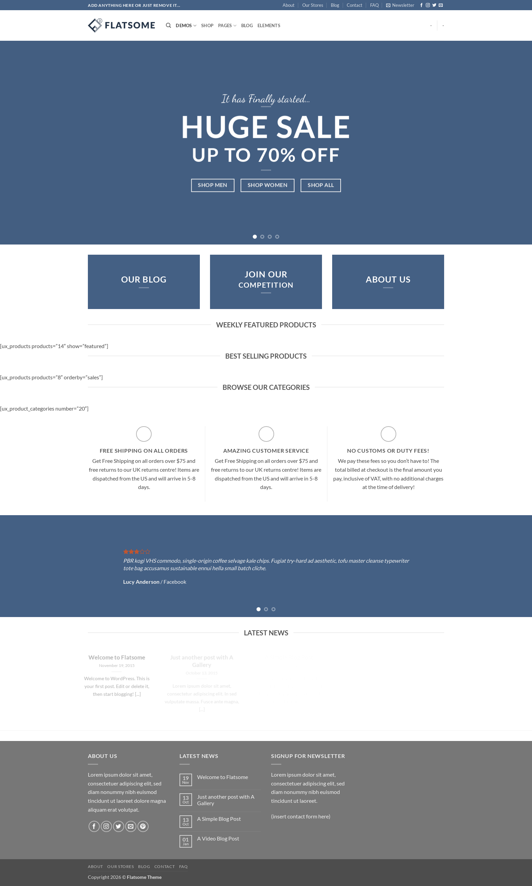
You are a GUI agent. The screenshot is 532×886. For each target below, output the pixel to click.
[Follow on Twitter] (434, 5)
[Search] (168, 25)
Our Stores (312, 5)
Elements (269, 25)
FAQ (374, 5)
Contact (354, 5)
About (288, 5)
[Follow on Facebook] (421, 5)
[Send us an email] (441, 5)
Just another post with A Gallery (225, 799)
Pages (227, 25)
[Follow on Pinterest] (143, 826)
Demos (186, 25)
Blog (335, 5)
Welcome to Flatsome (222, 777)
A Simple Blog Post (219, 818)
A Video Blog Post (218, 838)
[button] (400, 5)
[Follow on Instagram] (428, 5)
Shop (207, 25)
